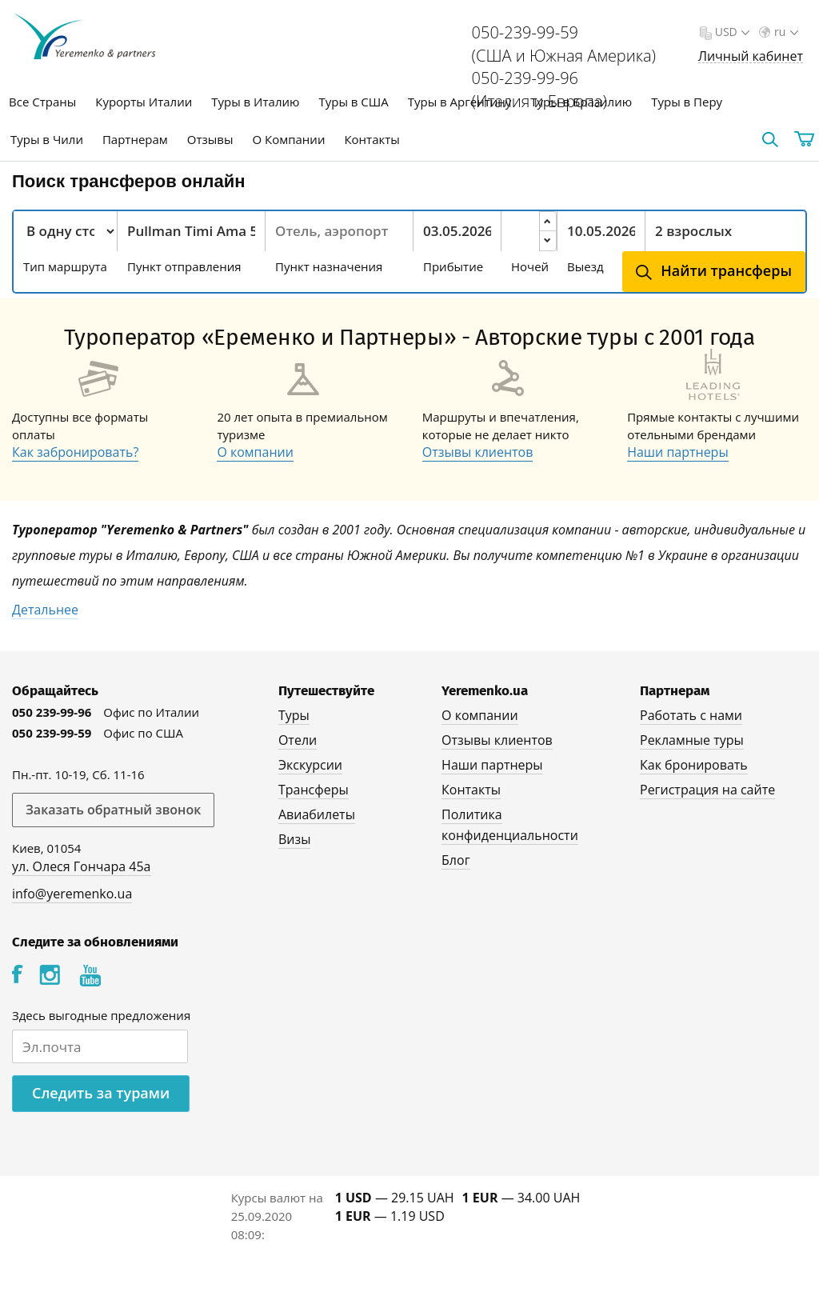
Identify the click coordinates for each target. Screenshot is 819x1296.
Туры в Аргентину (460, 102)
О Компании (289, 139)
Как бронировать (694, 765)
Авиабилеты (316, 814)
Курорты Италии (143, 102)
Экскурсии (310, 765)
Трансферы (313, 789)
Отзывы (210, 139)
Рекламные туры (692, 740)
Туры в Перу (686, 102)
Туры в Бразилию (581, 102)
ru (784, 31)
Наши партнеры (678, 452)
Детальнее (45, 609)
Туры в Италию (255, 102)
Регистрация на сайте (707, 789)
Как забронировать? (75, 452)
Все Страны (42, 102)
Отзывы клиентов (477, 452)
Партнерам (135, 139)
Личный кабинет (750, 56)
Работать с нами (691, 715)
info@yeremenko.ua (72, 893)
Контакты (371, 139)
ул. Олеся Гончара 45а (81, 866)
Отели (297, 740)
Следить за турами (101, 1092)
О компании (255, 452)
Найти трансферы (726, 270)
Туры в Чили (46, 139)
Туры (294, 715)
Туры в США (353, 102)
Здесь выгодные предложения (101, 1015)
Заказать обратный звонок (113, 809)
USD (730, 31)
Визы (294, 839)
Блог (455, 860)
